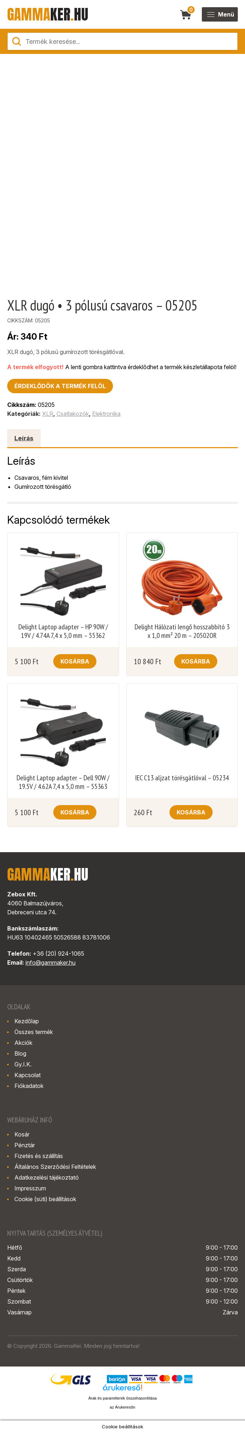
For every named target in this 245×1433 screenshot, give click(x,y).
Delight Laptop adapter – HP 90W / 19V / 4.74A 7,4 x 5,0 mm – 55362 (63, 631)
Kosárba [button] (74, 661)
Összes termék (33, 1031)
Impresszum (30, 1188)
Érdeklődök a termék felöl (60, 386)
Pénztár (24, 1145)
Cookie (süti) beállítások (45, 1199)
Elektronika (106, 413)
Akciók (23, 1042)
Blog (20, 1053)
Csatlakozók (72, 413)
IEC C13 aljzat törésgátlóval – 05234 (182, 777)
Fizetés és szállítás (38, 1155)
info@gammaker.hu (51, 962)
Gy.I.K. (23, 1064)
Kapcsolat (27, 1075)
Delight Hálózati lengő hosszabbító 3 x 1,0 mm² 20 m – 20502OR (182, 631)
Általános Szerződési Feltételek (55, 1166)
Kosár (22, 1134)
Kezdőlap (26, 1021)
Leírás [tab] (23, 438)
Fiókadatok (29, 1085)
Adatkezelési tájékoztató (46, 1177)
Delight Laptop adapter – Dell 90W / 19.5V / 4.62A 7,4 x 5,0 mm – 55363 (63, 782)
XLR (47, 413)
